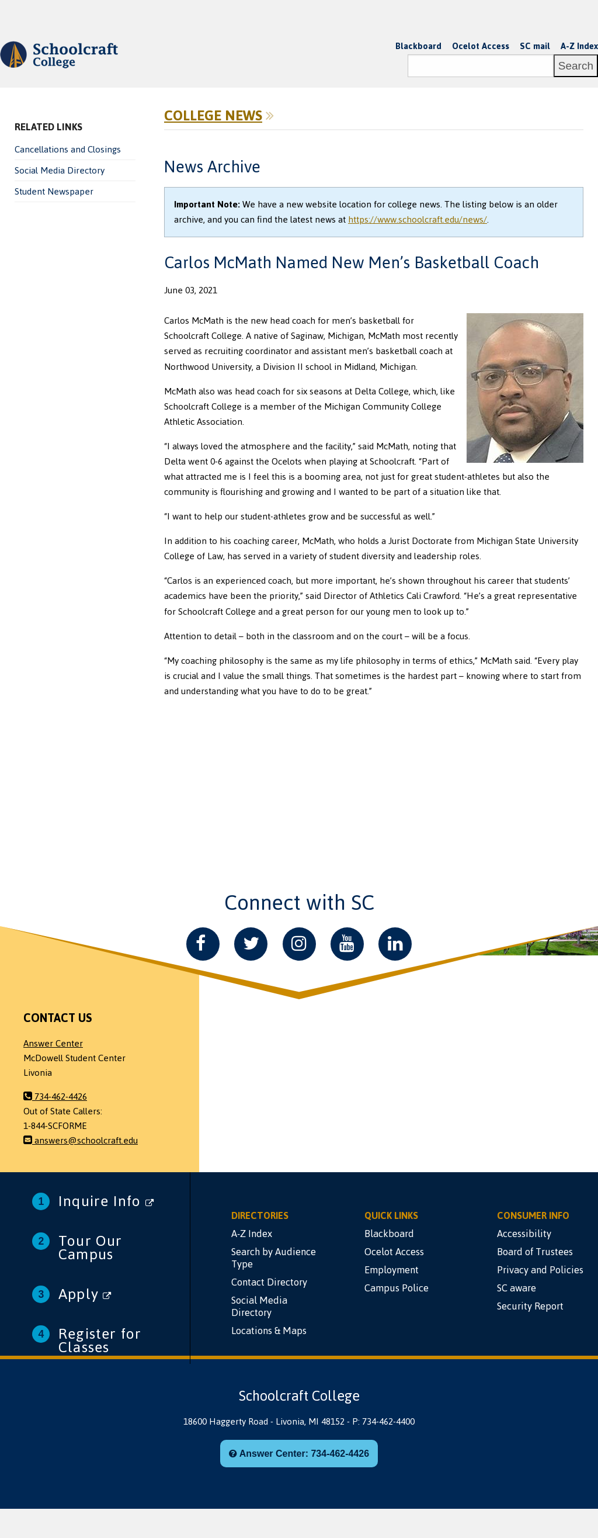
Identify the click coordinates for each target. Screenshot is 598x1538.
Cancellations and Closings (68, 149)
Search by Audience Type (273, 1257)
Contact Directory (269, 1282)
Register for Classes (99, 1340)
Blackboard (418, 46)
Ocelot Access (480, 46)
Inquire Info (106, 1201)
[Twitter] (250, 944)
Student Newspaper (54, 191)
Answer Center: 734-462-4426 (299, 1454)
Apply (85, 1294)
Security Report (530, 1306)
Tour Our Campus (90, 1248)
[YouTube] (347, 944)
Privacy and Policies (540, 1269)
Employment (391, 1269)
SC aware (516, 1288)
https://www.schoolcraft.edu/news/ (417, 219)
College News (213, 115)
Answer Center (53, 1043)
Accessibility (524, 1233)
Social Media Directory (60, 170)
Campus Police (396, 1288)
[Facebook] (203, 944)
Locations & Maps (269, 1330)
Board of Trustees (535, 1251)
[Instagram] (299, 944)
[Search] (481, 65)
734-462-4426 (55, 1097)
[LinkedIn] (395, 944)
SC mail (535, 46)
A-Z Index (579, 46)
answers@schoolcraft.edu (80, 1140)
